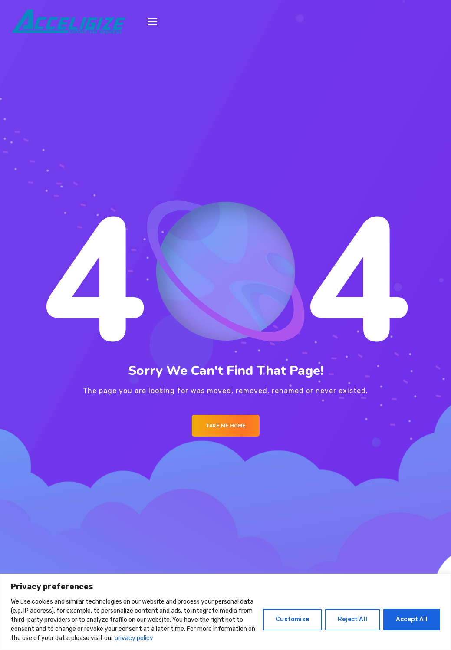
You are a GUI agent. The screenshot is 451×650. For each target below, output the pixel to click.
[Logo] (68, 22)
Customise (292, 619)
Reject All (352, 619)
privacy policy (134, 638)
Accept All (412, 619)
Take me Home (226, 426)
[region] (225, 612)
